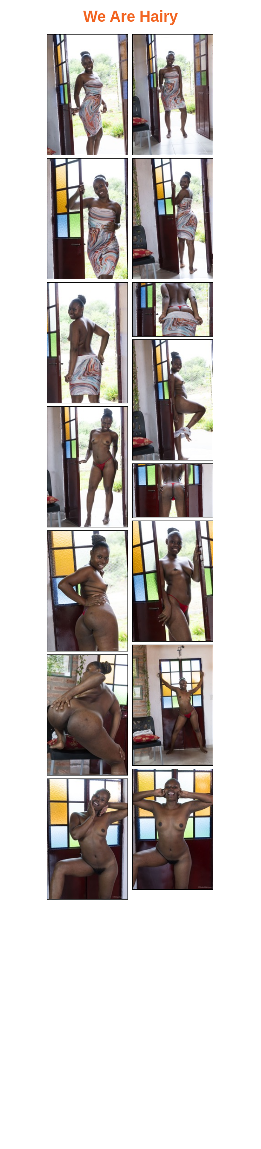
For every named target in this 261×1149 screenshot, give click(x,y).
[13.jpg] (87, 715)
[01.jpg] (87, 94)
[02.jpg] (172, 94)
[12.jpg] (172, 705)
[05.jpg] (87, 342)
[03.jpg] (87, 218)
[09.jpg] (172, 490)
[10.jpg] (172, 581)
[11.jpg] (87, 590)
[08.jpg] (87, 466)
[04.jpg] (172, 218)
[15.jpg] (87, 839)
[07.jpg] (172, 399)
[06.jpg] (172, 309)
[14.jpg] (172, 829)
